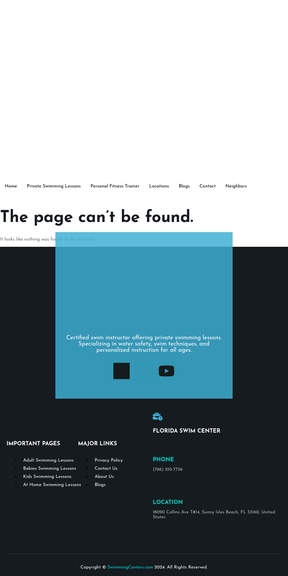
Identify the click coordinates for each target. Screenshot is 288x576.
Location (168, 502)
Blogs (184, 186)
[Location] (158, 488)
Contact (207, 186)
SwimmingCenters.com (130, 567)
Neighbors (236, 186)
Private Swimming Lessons (53, 186)
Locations (159, 186)
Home (11, 186)
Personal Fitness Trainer (115, 186)
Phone (163, 460)
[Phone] (158, 445)
